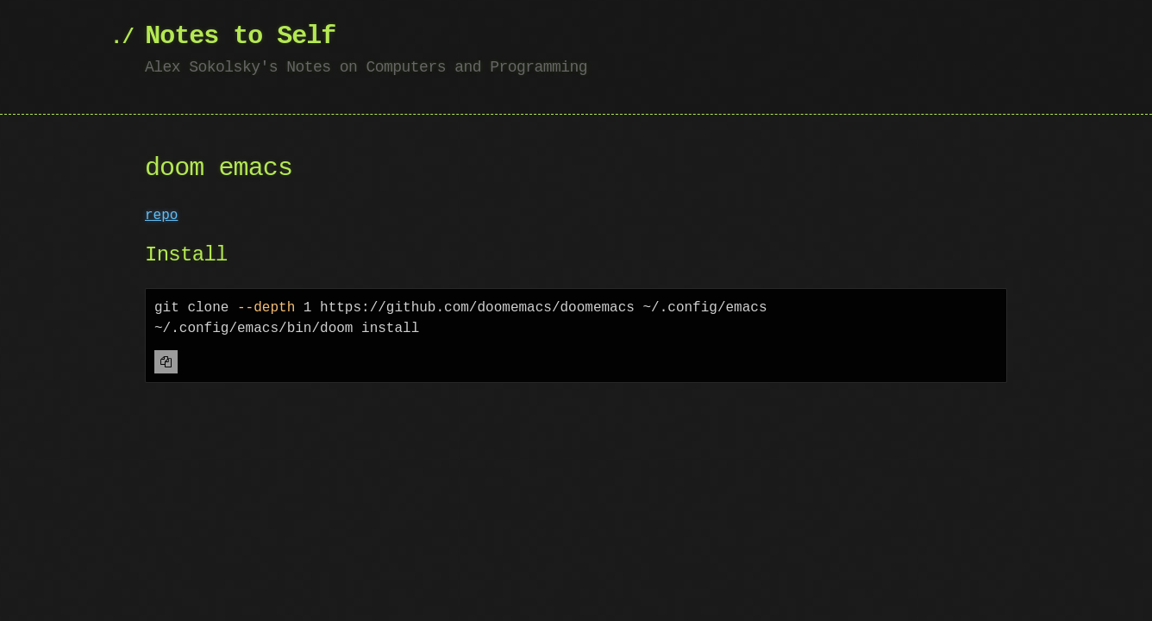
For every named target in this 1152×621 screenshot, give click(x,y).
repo (161, 215)
